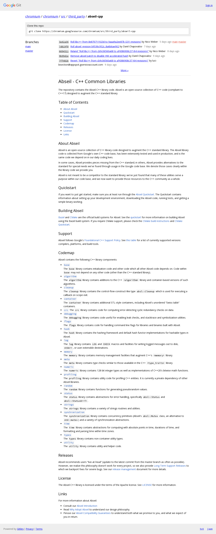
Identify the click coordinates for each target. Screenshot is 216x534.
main (28, 46)
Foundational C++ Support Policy (102, 240)
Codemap (68, 123)
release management (124, 469)
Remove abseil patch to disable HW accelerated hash (99, 55)
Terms (39, 528)
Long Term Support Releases (170, 465)
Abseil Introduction (87, 505)
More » (124, 70)
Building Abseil (71, 116)
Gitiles (20, 528)
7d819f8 (64, 46)
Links (66, 134)
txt (202, 528)
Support (67, 119)
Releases (68, 127)
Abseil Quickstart (145, 194)
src (63, 16)
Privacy (29, 528)
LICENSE (147, 484)
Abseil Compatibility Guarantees (93, 513)
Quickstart (69, 112)
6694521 (64, 51)
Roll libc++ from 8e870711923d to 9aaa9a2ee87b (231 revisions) (105, 41)
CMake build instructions (156, 221)
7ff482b (64, 60)
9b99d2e (64, 56)
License (67, 130)
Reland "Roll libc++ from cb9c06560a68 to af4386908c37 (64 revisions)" (109, 51)
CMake (73, 217)
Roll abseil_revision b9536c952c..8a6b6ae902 (94, 46)
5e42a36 (64, 41)
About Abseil (70, 109)
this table (131, 240)
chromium (32, 16)
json (210, 528)
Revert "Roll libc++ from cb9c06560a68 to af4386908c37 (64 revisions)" (109, 60)
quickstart (135, 217)
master (29, 50)
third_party (76, 16)
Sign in (209, 5)
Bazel (61, 217)
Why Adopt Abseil (79, 509)
